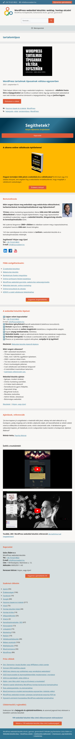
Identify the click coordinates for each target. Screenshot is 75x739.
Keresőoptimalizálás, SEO (13, 622)
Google (5, 599)
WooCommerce (9, 649)
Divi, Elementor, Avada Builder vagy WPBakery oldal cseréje (26, 664)
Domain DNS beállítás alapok (14, 668)
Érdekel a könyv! (37, 187)
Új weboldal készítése (11, 269)
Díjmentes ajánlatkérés (62, 2)
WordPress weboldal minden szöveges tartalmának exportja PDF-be (29, 694)
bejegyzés (9, 111)
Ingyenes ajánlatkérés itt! (37, 576)
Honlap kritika (8, 612)
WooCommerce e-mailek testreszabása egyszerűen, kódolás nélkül (29, 691)
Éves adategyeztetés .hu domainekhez (18, 688)
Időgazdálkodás (9, 616)
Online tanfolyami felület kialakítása (17, 279)
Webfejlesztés (8, 646)
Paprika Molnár (21, 435)
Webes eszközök (9, 642)
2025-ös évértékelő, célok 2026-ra (16, 678)
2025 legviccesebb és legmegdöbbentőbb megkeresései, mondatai (29, 674)
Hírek (5, 606)
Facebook (6, 596)
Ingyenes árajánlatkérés (37, 299)
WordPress (31, 108)
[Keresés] (51, 20)
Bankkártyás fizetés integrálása (15, 275)
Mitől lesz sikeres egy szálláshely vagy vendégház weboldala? (26, 671)
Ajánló (5, 589)
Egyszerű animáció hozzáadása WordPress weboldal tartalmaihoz (28, 698)
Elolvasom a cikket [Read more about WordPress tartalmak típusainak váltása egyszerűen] (12, 101)
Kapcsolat (37, 135)
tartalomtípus (24, 111)
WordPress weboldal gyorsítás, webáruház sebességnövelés (26, 282)
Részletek (6, 404)
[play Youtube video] (37, 469)
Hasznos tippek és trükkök (16, 108)
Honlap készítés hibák (11, 609)
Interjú (5, 619)
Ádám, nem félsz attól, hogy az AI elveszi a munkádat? (24, 681)
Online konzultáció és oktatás (14, 289)
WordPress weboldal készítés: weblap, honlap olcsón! (42, 10)
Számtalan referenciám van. (15, 372)
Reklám (6, 636)
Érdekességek (8, 592)
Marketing (7, 632)
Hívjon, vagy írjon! (19, 404)
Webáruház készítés (10, 272)
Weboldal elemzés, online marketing (17, 285)
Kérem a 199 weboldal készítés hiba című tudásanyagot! (37, 723)
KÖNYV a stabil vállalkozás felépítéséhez (18, 292)
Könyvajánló (7, 626)
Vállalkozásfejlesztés (11, 639)
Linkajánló (7, 629)
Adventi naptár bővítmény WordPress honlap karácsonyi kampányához (30, 684)
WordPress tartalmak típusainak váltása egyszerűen (31, 81)
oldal (16, 111)
